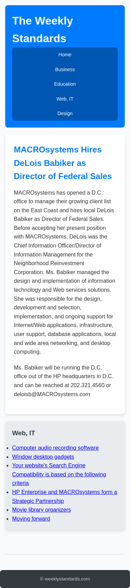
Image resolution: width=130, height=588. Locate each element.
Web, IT (65, 99)
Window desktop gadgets (43, 457)
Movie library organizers (41, 510)
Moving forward (31, 519)
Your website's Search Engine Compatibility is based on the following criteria (59, 474)
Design (65, 113)
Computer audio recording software (55, 448)
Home (65, 54)
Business (65, 69)
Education (65, 84)
